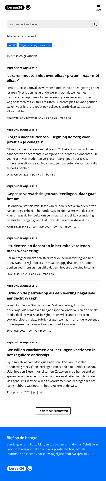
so (11, 45)
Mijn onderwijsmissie (35, 45)
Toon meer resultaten (53, 411)
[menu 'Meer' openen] (98, 7)
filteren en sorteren (22, 36)
